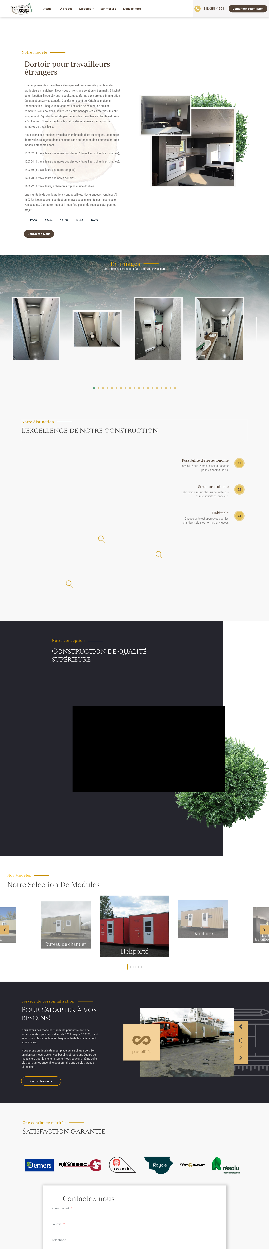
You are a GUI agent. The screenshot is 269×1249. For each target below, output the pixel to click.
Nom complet (60, 1065)
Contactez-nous (41, 938)
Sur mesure (108, 9)
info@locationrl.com (197, 1220)
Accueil (48, 9)
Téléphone (58, 1097)
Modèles (85, 9)
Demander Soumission (247, 9)
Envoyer (89, 1145)
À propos (66, 9)
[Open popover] (159, 450)
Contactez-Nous (39, 234)
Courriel (56, 1081)
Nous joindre (132, 9)
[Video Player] (149, 639)
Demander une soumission (39, 1203)
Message (57, 1113)
